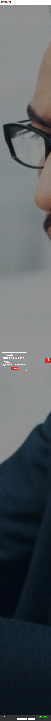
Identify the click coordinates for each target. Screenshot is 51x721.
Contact (48, 360)
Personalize (31, 719)
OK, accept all (43, 716)
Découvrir (15, 368)
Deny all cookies (21, 719)
